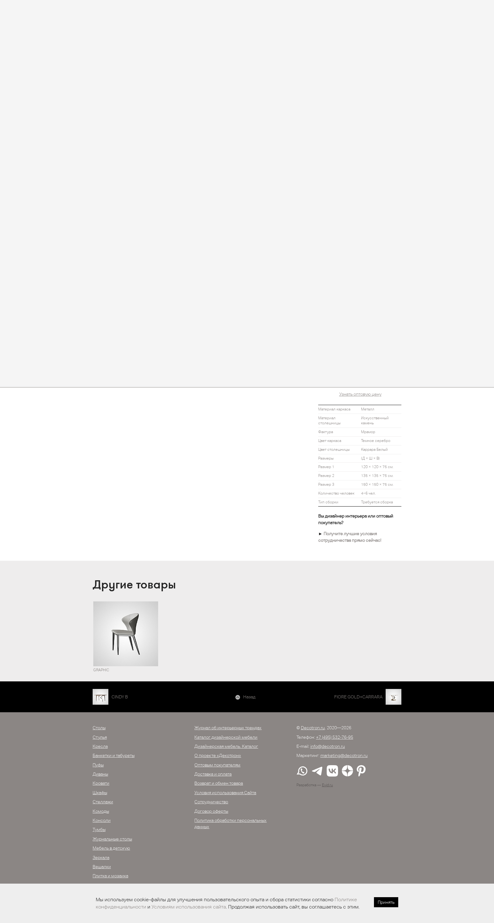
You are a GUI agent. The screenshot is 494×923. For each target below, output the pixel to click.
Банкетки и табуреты (114, 755)
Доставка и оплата (213, 774)
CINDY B (120, 696)
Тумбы (99, 829)
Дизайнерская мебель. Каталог (226, 746)
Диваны (100, 774)
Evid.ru (327, 785)
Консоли (102, 820)
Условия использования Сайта (225, 792)
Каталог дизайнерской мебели (225, 737)
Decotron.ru (313, 727)
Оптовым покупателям (217, 764)
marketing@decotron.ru (344, 755)
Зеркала (101, 857)
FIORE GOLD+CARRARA (358, 696)
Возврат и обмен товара (218, 783)
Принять (386, 902)
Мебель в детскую (111, 848)
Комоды (101, 811)
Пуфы (98, 764)
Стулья (100, 737)
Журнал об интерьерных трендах (227, 727)
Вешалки (102, 866)
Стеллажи (103, 801)
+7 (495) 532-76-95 (334, 737)
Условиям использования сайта (189, 907)
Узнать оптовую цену (360, 394)
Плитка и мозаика (110, 875)
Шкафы (100, 792)
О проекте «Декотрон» (217, 755)
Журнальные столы (112, 838)
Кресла (100, 746)
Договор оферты (211, 811)
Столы (99, 727)
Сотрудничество (211, 801)
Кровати (101, 783)
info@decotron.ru (327, 746)
